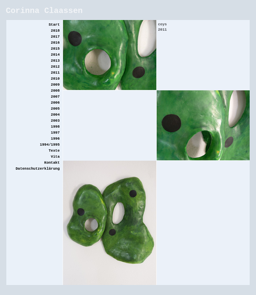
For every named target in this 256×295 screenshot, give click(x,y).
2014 (55, 55)
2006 (55, 103)
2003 (55, 121)
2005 (55, 109)
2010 (55, 79)
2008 (55, 91)
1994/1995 (50, 145)
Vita (55, 157)
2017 (55, 37)
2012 (55, 67)
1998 (55, 127)
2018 (55, 31)
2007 (55, 97)
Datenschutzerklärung (38, 169)
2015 (55, 49)
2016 (55, 43)
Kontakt (52, 163)
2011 (55, 73)
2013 (55, 61)
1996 (55, 139)
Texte (54, 151)
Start (54, 25)
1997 (55, 133)
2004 (55, 115)
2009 (55, 85)
